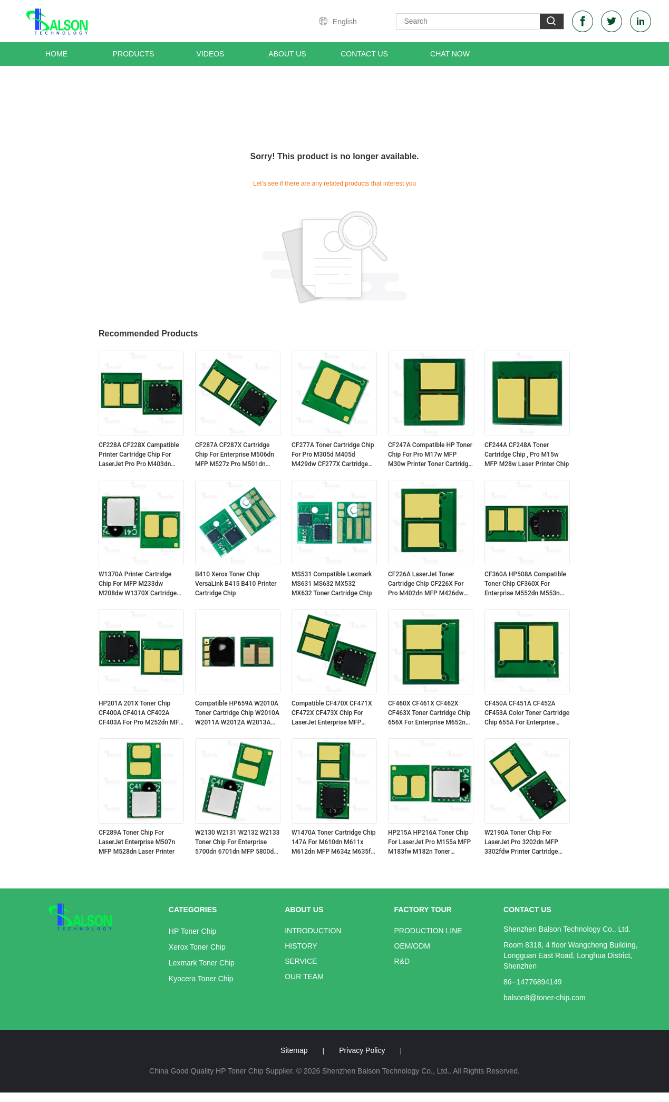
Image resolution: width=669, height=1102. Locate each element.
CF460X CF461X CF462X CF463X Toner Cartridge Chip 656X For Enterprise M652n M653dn (429, 713)
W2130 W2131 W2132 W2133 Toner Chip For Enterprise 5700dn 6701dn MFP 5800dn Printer (237, 842)
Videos (211, 54)
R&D (402, 961)
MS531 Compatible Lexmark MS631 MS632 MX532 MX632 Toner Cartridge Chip (332, 584)
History (301, 946)
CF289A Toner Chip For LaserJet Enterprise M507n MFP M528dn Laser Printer (137, 842)
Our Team (304, 976)
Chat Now (450, 54)
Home (56, 54)
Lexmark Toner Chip (202, 963)
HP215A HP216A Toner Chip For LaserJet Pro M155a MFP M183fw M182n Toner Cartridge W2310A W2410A (429, 842)
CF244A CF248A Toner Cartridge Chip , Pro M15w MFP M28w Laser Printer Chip (526, 454)
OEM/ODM (412, 946)
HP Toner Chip (193, 931)
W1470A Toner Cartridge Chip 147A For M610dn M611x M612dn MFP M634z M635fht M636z (334, 842)
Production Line (428, 930)
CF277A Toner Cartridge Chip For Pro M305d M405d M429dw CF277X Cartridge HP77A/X (333, 455)
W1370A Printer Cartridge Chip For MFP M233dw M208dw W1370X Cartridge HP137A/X (138, 584)
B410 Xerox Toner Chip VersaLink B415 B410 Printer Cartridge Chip (236, 584)
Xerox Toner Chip (197, 947)
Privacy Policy (362, 1050)
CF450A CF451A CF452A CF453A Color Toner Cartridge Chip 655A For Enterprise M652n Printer (526, 713)
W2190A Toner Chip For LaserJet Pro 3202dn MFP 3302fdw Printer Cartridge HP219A (521, 842)
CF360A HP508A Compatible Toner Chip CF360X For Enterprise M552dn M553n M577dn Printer (525, 584)
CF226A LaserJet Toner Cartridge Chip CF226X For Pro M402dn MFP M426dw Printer (425, 584)
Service (301, 961)
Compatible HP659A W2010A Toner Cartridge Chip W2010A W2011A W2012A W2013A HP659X (237, 713)
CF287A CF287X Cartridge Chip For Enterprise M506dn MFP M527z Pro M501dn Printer (234, 455)
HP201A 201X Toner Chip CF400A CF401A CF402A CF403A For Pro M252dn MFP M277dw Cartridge (141, 713)
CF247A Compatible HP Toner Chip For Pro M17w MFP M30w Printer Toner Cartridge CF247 (430, 455)
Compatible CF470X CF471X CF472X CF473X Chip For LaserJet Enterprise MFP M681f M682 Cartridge (332, 713)
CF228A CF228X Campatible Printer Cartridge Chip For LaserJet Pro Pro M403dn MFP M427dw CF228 (139, 455)
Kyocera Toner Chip (201, 978)
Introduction (313, 930)
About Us (287, 54)
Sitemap (293, 1050)
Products (133, 54)
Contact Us (364, 54)
